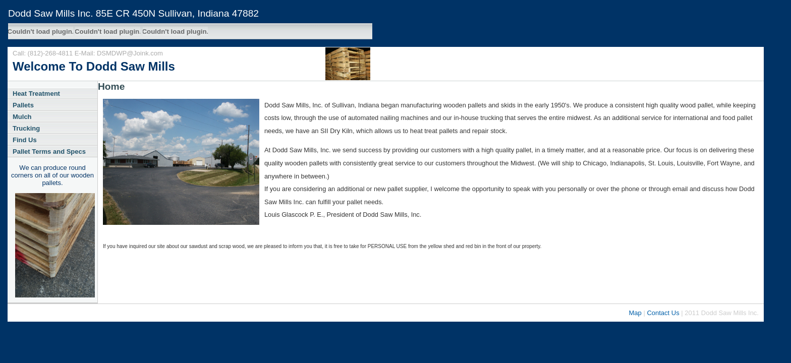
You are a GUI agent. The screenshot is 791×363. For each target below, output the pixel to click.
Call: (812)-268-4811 (44, 53)
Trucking (26, 128)
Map (635, 313)
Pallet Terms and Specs (49, 151)
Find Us (25, 140)
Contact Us (663, 313)
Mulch (22, 116)
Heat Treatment (36, 93)
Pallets (23, 105)
